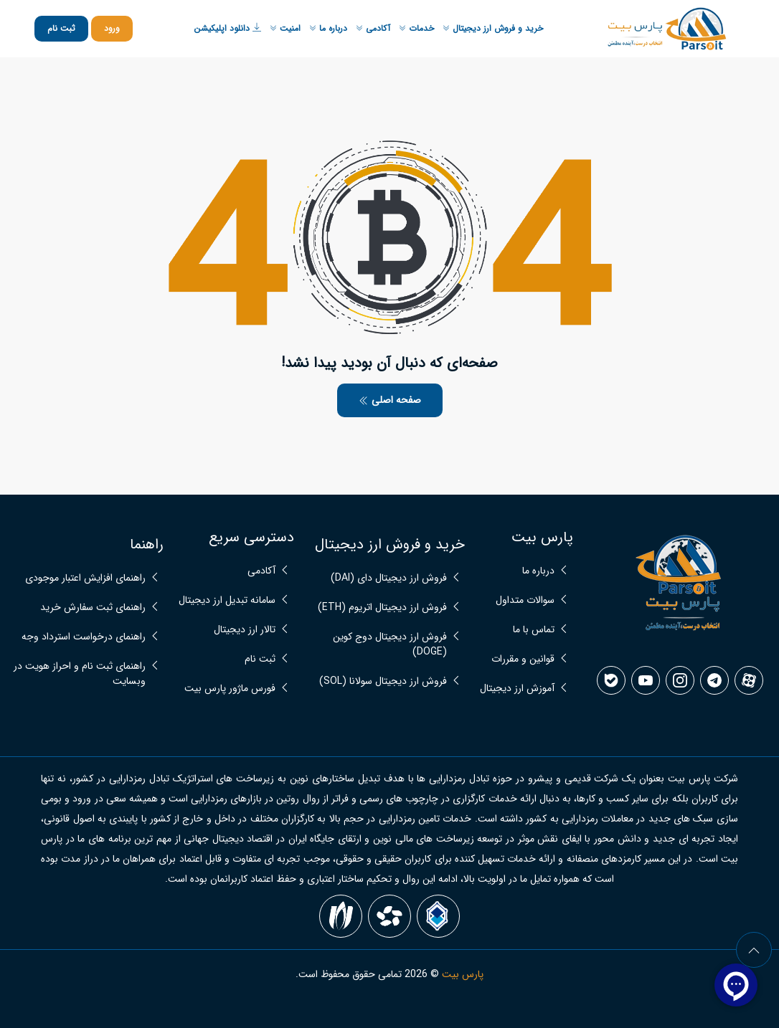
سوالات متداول (525, 600)
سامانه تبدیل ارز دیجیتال (227, 600)
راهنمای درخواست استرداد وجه (84, 636)
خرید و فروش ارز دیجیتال (493, 28)
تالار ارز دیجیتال (244, 629)
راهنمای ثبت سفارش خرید (93, 607)
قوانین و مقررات (522, 659)
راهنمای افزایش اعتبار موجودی (85, 578)
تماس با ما (533, 629)
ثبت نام (61, 28)
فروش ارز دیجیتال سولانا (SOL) (383, 681)
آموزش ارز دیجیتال (517, 688)
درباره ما (328, 28)
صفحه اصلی (390, 400)
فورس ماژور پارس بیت (229, 688)
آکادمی (373, 28)
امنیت (285, 28)
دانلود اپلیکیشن (227, 28)
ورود (112, 28)
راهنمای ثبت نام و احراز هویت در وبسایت (80, 674)
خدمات (416, 28)
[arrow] (754, 950)
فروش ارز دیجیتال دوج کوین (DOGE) (390, 644)
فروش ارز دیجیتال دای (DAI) (389, 578)
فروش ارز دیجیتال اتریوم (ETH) (382, 607)
